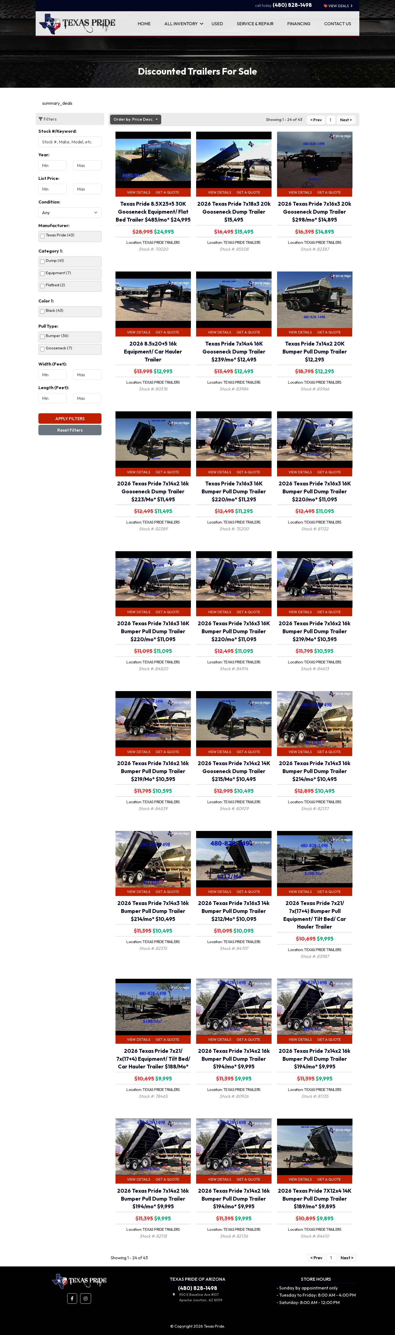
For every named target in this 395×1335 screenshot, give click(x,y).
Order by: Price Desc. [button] (134, 119)
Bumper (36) (57, 335)
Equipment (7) (58, 272)
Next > (346, 120)
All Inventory (181, 23)
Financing (299, 23)
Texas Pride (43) (60, 235)
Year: (43, 154)
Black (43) (54, 310)
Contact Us (337, 23)
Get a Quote (167, 192)
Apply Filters (70, 418)
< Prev (316, 120)
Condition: (49, 202)
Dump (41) (55, 260)
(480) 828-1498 (283, 5)
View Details (138, 192)
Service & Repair (255, 23)
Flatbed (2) (55, 284)
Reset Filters (70, 430)
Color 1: (46, 301)
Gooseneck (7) (59, 348)
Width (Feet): (52, 364)
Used (217, 23)
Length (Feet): (53, 387)
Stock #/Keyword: (57, 131)
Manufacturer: (53, 225)
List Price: (48, 178)
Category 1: (50, 251)
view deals (336, 6)
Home (144, 23)
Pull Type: (48, 326)
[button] (72, 1298)
